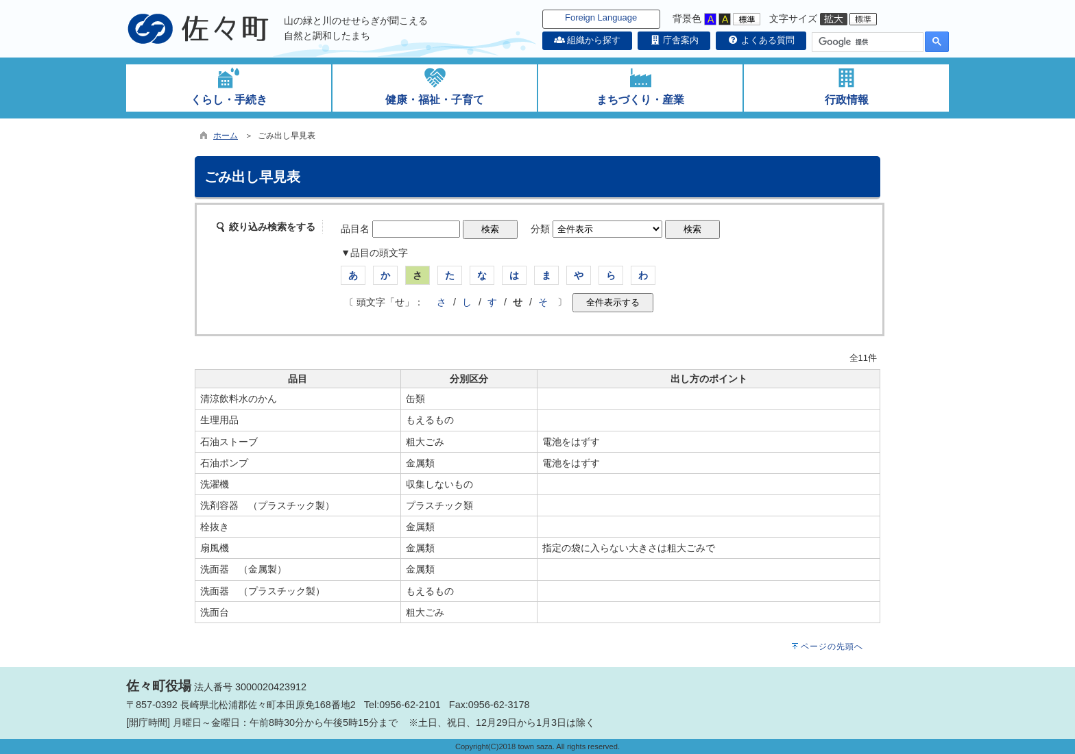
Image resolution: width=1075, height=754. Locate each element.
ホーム (225, 135)
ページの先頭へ (832, 646)
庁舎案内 (674, 40)
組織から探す (587, 40)
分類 (540, 228)
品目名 (355, 228)
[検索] (866, 42)
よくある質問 (761, 40)
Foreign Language (601, 17)
